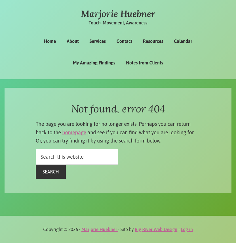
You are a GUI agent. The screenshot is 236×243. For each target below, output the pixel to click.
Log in (187, 229)
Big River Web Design (156, 229)
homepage (74, 132)
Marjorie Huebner (118, 14)
